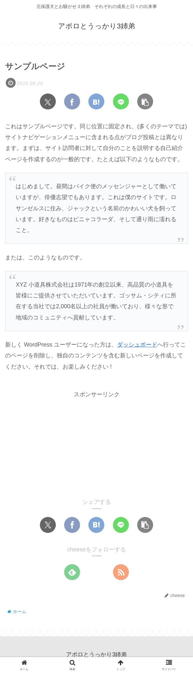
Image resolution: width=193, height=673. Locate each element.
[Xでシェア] (48, 101)
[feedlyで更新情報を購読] (72, 572)
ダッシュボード (137, 344)
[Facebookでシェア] (72, 101)
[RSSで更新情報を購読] (121, 572)
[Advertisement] (96, 444)
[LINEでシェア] (121, 101)
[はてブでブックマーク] (96, 101)
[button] (145, 101)
